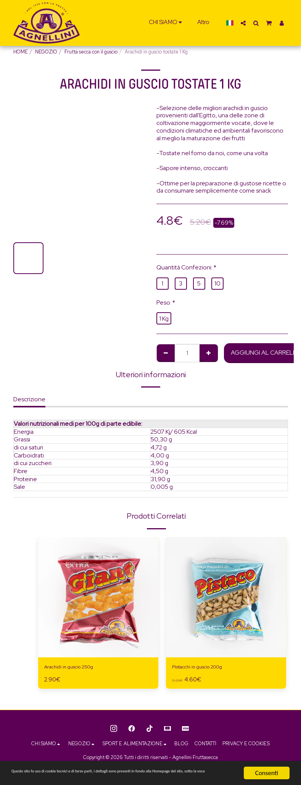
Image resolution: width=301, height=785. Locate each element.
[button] (166, 22)
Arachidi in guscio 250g (75, 668)
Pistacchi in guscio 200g (204, 668)
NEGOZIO (46, 52)
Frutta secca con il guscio (91, 52)
